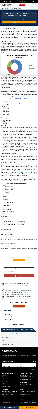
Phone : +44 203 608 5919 (25, 384)
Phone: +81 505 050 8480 (7, 394)
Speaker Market (5, 337)
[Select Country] (27, 366)
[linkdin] (33, 361)
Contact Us (8, 1)
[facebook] (31, 361)
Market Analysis (9, 319)
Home (2, 8)
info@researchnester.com (25, 379)
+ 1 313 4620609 (5, 401)
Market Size (8, 314)
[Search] (33, 1)
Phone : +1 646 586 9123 (25, 394)
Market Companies (19, 324)
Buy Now (19, 276)
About (4, 1)
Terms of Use (5, 380)
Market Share (8, 322)
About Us (4, 375)
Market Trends (8, 316)
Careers (4, 376)
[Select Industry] (10, 366)
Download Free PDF (19, 22)
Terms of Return (5, 381)
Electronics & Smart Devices (11, 8)
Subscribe (32, 369)
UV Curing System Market (7, 340)
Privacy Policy (5, 384)
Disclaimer (4, 383)
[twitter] (35, 361)
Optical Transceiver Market (8, 344)
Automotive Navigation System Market (10, 333)
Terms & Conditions (6, 386)
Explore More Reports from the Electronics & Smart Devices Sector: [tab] (17, 330)
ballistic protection (24, 172)
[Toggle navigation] (34, 4)
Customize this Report (9, 407)
